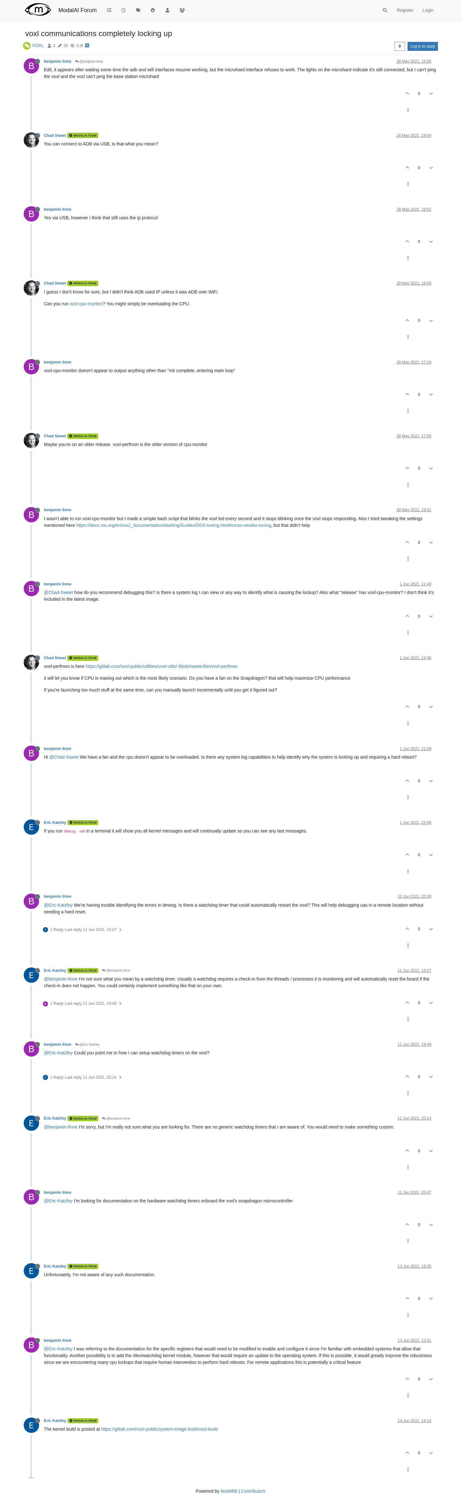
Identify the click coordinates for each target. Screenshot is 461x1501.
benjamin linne (57, 61)
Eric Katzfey (55, 822)
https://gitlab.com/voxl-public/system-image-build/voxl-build (159, 1429)
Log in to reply (422, 46)
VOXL (38, 45)
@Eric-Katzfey (58, 905)
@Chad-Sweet (58, 592)
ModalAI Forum (77, 10)
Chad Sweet (55, 135)
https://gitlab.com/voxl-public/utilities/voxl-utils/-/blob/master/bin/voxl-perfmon (162, 666)
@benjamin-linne (60, 978)
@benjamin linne (89, 61)
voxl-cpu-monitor (85, 303)
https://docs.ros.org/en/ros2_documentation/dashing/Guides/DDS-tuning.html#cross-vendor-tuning (173, 525)
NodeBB (229, 1491)
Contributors (253, 1491)
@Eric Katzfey (87, 1044)
